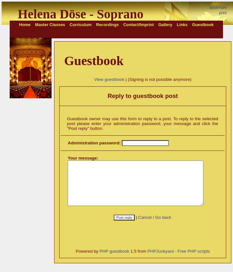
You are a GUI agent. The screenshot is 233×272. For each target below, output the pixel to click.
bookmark (218, 7)
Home (25, 24)
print (223, 13)
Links (182, 24)
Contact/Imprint (138, 24)
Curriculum (81, 24)
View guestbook (110, 79)
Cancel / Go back (155, 226)
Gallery (165, 24)
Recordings (107, 24)
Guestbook (203, 24)
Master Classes (50, 24)
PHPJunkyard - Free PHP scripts (179, 259)
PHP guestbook (115, 259)
